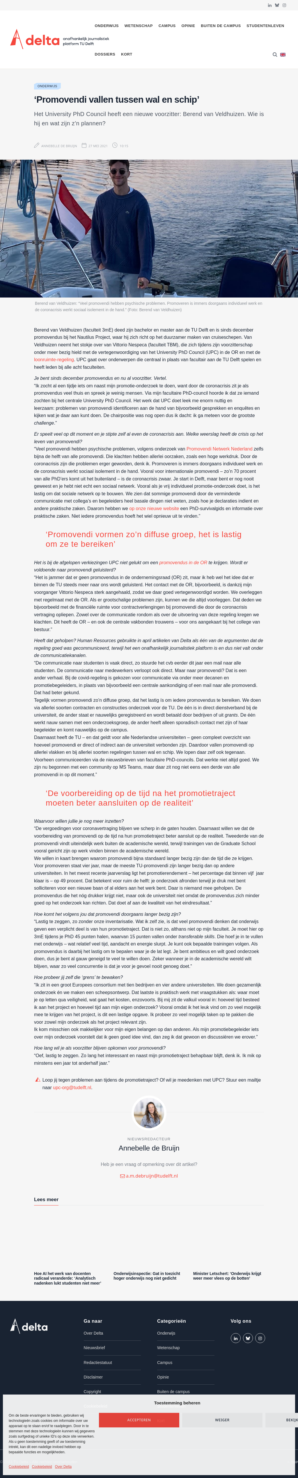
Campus (167, 26)
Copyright (92, 1391)
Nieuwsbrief (94, 1347)
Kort (126, 54)
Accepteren (139, 1420)
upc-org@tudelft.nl (72, 1087)
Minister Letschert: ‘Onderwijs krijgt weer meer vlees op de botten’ (227, 1276)
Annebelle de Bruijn (59, 146)
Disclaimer (93, 1377)
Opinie (188, 26)
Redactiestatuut (98, 1362)
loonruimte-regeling (54, 359)
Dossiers (105, 54)
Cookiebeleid (19, 1467)
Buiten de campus (221, 26)
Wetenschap (139, 26)
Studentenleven (265, 26)
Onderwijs (107, 26)
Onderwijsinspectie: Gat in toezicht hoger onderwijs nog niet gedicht (146, 1276)
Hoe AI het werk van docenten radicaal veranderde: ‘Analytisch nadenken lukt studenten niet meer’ (67, 1278)
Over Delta (63, 1467)
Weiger (222, 1420)
